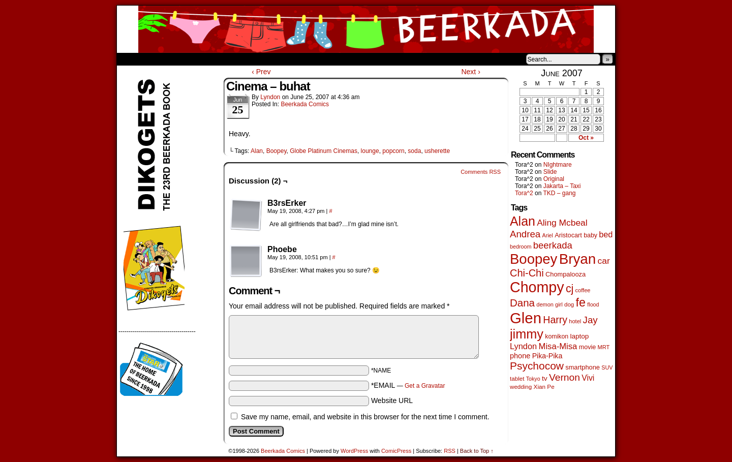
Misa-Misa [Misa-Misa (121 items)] (558, 346)
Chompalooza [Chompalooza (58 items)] (565, 274)
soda (414, 151)
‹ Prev (261, 72)
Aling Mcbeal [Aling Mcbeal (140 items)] (562, 223)
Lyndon (270, 97)
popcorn (393, 151)
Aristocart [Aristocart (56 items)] (568, 235)
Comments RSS (481, 172)
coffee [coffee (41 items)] (583, 290)
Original (553, 178)
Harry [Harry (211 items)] (555, 319)
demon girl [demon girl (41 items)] (549, 304)
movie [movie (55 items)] (587, 347)
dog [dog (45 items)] (569, 304)
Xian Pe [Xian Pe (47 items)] (544, 386)
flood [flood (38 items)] (593, 304)
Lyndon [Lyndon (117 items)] (523, 346)
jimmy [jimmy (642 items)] (526, 334)
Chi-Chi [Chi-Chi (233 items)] (527, 273)
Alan (257, 151)
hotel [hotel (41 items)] (575, 321)
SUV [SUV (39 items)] (607, 367)
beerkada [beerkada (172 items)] (552, 245)
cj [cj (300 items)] (569, 289)
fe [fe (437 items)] (581, 302)
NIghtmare (557, 164)
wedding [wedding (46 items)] (521, 386)
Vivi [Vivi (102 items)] (588, 378)
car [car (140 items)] (604, 261)
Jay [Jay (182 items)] (590, 320)
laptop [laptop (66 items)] (579, 336)
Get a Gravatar (425, 385)
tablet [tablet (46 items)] (517, 378)
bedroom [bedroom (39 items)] (521, 246)
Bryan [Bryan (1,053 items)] (577, 259)
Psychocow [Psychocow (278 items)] (537, 366)
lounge (370, 151)
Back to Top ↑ (477, 451)
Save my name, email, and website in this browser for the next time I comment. (365, 417)
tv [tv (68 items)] (544, 378)
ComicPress (396, 451)
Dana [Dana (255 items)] (522, 303)
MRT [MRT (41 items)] (604, 347)
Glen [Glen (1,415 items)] (525, 318)
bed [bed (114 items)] (606, 234)
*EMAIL (408, 385)
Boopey (276, 151)
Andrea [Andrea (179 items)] (525, 234)
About (161, 59)
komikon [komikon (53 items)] (556, 336)
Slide (550, 171)
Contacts (231, 59)
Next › (470, 72)
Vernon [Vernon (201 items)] (564, 377)
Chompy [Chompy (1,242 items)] (537, 287)
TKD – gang (559, 193)
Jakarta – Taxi (562, 186)
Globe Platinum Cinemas (323, 151)
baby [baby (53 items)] (590, 235)
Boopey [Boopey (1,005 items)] (533, 259)
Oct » (586, 137)
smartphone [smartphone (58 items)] (582, 367)
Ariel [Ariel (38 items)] (547, 235)
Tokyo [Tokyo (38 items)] (533, 379)
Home (131, 59)
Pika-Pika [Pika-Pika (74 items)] (547, 356)
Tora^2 (524, 193)
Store (192, 59)
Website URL (392, 400)
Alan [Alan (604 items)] (522, 221)
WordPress (354, 451)
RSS (449, 451)
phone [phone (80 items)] (520, 356)
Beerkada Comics (366, 29)
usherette (437, 151)
